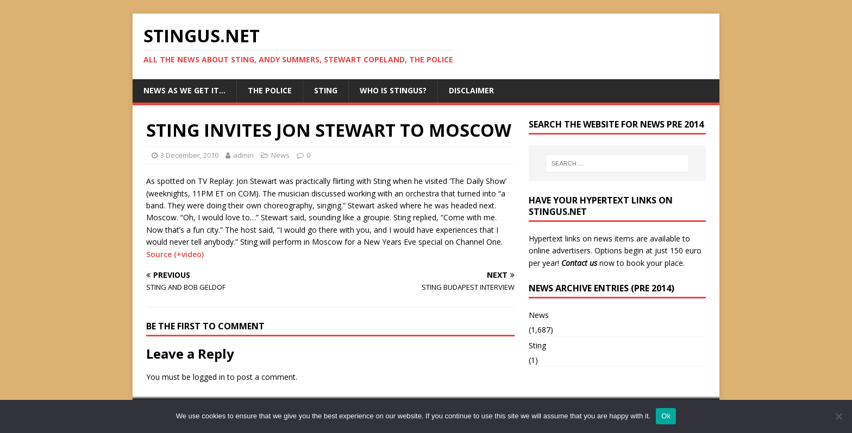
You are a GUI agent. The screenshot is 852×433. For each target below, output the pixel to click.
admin (243, 155)
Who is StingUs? (393, 90)
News (280, 155)
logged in (209, 377)
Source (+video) (175, 254)
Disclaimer (471, 90)
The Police (270, 90)
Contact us (579, 263)
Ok (666, 416)
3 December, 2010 (189, 155)
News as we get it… (184, 90)
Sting (325, 90)
